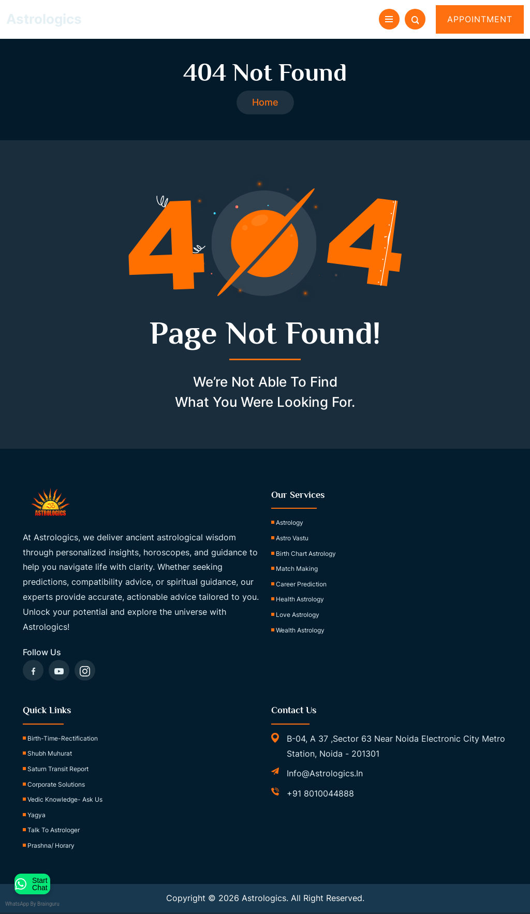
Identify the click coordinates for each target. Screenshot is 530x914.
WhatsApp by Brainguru (39, 904)
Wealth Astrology (300, 631)
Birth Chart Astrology (306, 554)
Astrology (289, 524)
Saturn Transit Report (58, 770)
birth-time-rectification (62, 740)
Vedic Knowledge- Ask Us (64, 801)
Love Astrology (297, 616)
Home (265, 103)
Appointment (479, 19)
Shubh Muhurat (49, 755)
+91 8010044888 (320, 795)
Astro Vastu (292, 539)
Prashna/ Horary (51, 847)
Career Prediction (301, 585)
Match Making (297, 570)
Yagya (36, 816)
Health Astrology (300, 601)
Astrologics (44, 19)
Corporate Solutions (56, 785)
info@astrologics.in (325, 775)
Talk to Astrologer (53, 831)
